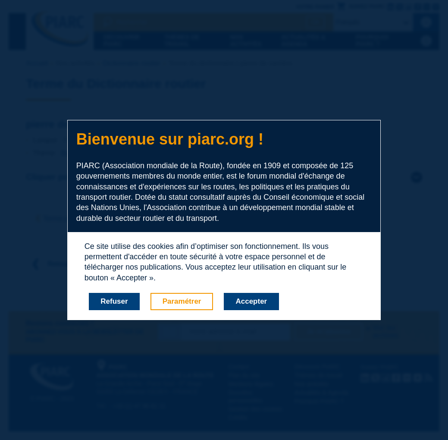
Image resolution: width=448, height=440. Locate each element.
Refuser (114, 301)
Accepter (251, 301)
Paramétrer (182, 301)
